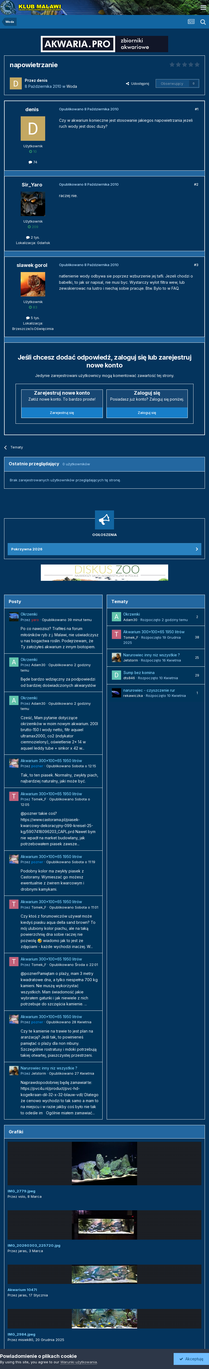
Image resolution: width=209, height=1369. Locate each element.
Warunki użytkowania (78, 1362)
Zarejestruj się (62, 412)
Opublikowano (67, 620)
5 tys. (33, 318)
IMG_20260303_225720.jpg (34, 1245)
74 (33, 162)
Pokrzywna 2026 (26, 549)
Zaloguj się (147, 412)
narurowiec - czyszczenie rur (149, 690)
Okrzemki (29, 614)
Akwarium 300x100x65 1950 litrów (51, 761)
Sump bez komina (139, 673)
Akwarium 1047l (22, 1289)
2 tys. (33, 237)
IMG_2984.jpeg (21, 1334)
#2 (196, 184)
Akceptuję (191, 1358)
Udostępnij (137, 83)
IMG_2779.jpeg (21, 1191)
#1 (196, 109)
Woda (71, 86)
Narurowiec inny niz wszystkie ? (49, 1068)
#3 (196, 265)
